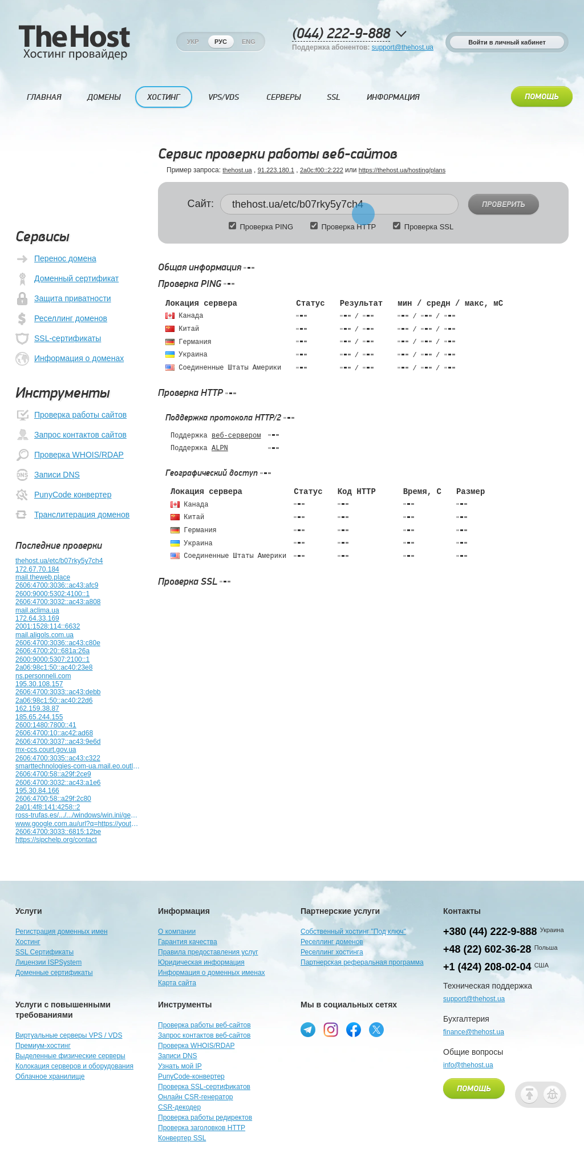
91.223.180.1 (276, 170)
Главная (44, 97)
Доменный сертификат (67, 279)
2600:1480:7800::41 (45, 725)
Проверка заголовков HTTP (201, 1128)
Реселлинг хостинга (332, 952)
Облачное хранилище (49, 1076)
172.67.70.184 (37, 569)
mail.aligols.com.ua (44, 635)
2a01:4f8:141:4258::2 (47, 807)
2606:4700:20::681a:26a (52, 651)
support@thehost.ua (402, 47)
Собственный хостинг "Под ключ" (353, 932)
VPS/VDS (223, 97)
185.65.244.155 (39, 717)
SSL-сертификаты (58, 339)
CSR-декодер (179, 1107)
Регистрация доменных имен (61, 932)
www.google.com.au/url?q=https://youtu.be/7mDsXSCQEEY (78, 824)
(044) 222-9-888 (341, 34)
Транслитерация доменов (72, 515)
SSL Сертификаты (44, 952)
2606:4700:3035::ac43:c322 (57, 758)
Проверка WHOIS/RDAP (69, 455)
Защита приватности (63, 299)
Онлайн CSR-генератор (195, 1097)
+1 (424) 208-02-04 (487, 967)
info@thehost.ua (468, 1065)
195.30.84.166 (37, 791)
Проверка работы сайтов (71, 415)
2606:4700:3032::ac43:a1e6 (57, 783)
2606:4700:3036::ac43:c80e (57, 643)
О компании (177, 932)
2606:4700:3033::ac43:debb (57, 692)
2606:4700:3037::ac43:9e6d (57, 742)
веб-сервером (236, 436)
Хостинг (163, 97)
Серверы (283, 97)
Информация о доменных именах (211, 973)
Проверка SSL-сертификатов (204, 1087)
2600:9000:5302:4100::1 (52, 594)
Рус (220, 41)
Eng (249, 41)
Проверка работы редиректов (205, 1118)
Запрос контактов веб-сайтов (204, 1035)
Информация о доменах (69, 359)
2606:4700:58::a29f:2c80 (53, 799)
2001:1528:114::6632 (47, 626)
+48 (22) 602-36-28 (487, 949)
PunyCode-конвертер (191, 1076)
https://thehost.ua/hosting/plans (402, 170)
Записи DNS (47, 475)
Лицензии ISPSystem (48, 962)
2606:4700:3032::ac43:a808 (57, 602)
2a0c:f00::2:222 (321, 170)
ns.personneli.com (43, 676)
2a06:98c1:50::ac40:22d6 (53, 701)
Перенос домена (55, 259)
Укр (193, 41)
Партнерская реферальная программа (362, 962)
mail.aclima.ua (37, 610)
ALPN (220, 448)
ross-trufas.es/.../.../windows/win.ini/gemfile (78, 815)
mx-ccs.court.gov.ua (45, 750)
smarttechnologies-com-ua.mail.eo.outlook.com (78, 766)
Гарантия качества (187, 942)
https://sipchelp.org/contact (56, 840)
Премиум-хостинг (43, 1046)
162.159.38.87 (37, 708)
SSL (333, 97)
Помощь (542, 97)
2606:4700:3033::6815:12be (58, 832)
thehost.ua (237, 170)
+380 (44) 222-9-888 (490, 931)
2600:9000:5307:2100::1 (52, 659)
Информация (393, 97)
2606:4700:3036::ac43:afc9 (56, 585)
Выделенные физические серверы (70, 1056)
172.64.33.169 (37, 618)
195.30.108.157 (39, 684)
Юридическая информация (201, 962)
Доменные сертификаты (54, 973)
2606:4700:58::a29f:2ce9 (53, 774)
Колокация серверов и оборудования (74, 1066)
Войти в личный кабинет (507, 42)
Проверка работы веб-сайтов (204, 1025)
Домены (103, 97)
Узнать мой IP (180, 1066)
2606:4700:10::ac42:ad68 (54, 733)
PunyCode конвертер (63, 495)
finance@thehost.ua (473, 1032)
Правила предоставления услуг (208, 952)
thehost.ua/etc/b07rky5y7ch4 (59, 561)
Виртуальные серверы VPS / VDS (68, 1035)
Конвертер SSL (182, 1138)
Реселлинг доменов (61, 319)
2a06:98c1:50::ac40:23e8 (53, 667)
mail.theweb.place (42, 577)
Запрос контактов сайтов (71, 435)
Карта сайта (177, 983)
